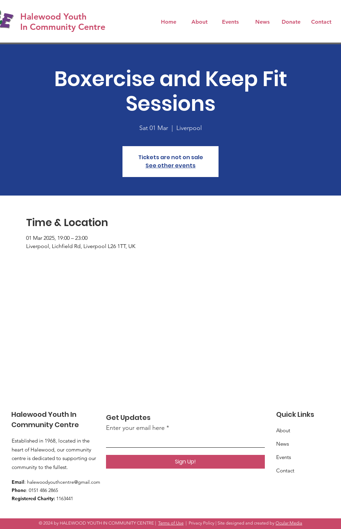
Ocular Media (288, 523)
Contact (285, 470)
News (282, 443)
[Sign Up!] (185, 462)
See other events (170, 165)
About (283, 430)
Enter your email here (135, 428)
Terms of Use (171, 523)
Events (283, 457)
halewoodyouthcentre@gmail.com (63, 482)
